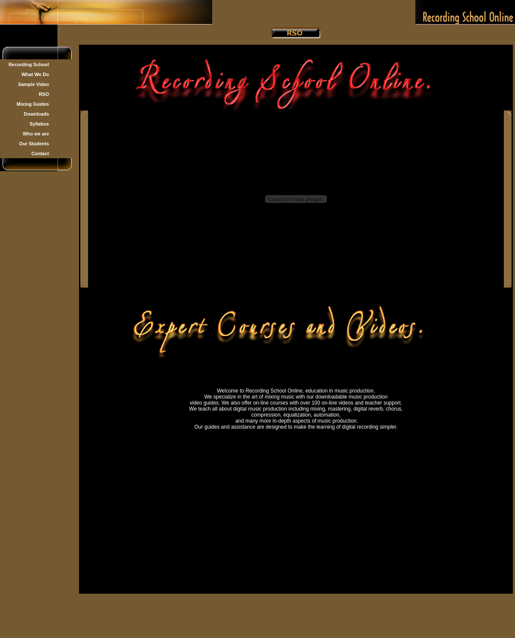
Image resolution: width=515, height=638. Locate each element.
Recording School (29, 64)
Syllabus (39, 123)
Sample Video (33, 84)
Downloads (36, 114)
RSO (44, 94)
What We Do (35, 74)
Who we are (36, 133)
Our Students (34, 143)
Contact (40, 153)
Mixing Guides (33, 104)
